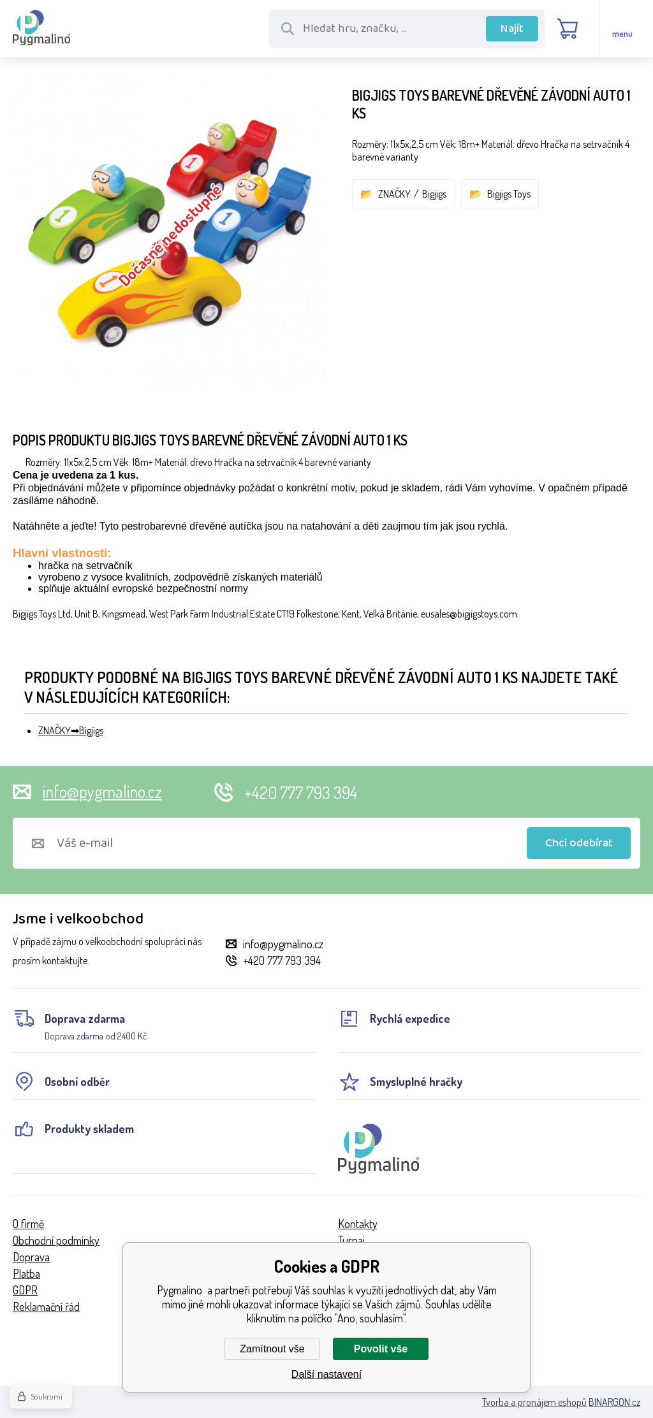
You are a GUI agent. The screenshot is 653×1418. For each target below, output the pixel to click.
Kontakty (358, 1224)
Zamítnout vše (272, 1348)
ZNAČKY (394, 193)
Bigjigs (434, 193)
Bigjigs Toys (509, 193)
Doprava (31, 1257)
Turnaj (351, 1240)
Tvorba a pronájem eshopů (534, 1402)
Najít (512, 29)
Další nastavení (326, 1374)
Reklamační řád (46, 1306)
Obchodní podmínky (56, 1240)
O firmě (28, 1224)
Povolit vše (380, 1348)
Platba (26, 1273)
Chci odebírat (579, 843)
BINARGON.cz (614, 1402)
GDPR (25, 1290)
